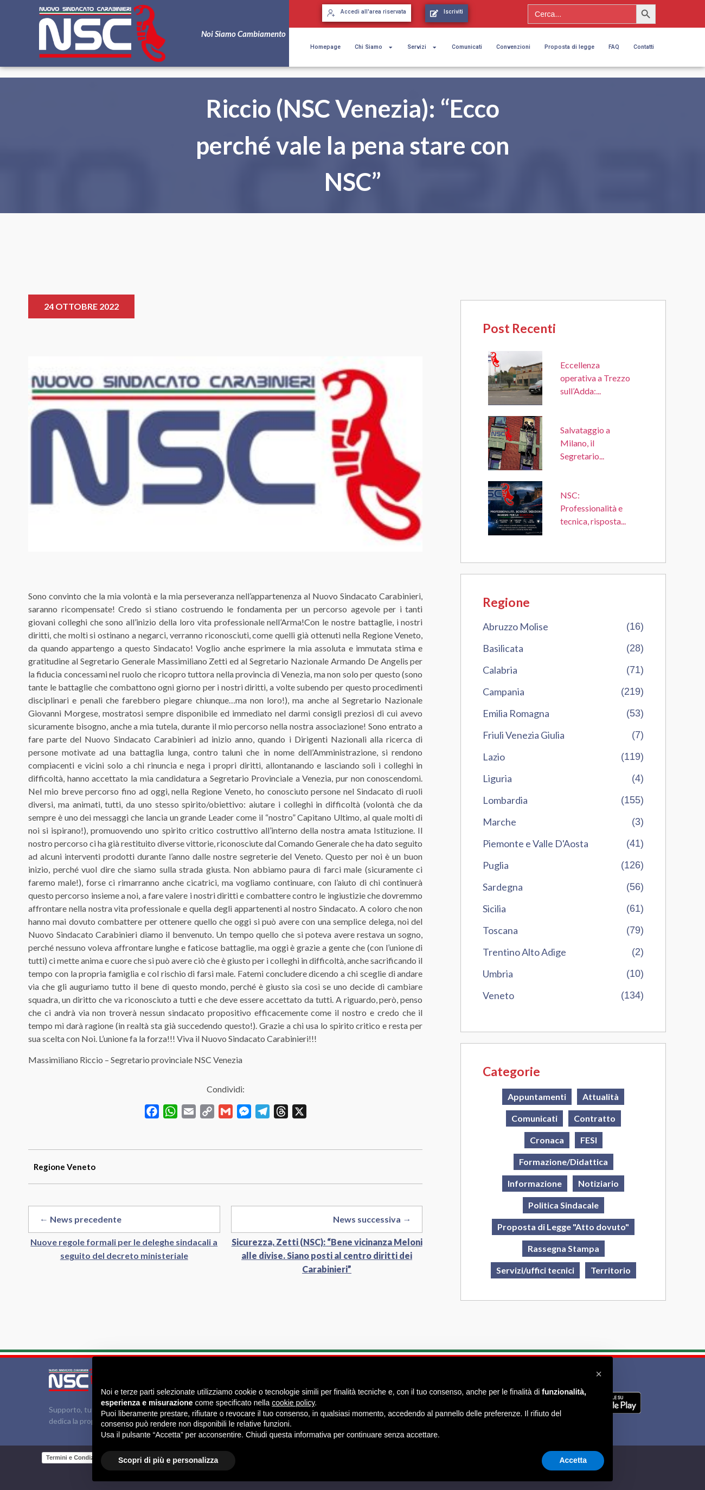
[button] (598, 1374)
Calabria (500, 670)
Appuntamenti (537, 1096)
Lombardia (505, 800)
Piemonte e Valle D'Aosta (535, 843)
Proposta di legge (569, 46)
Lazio (494, 757)
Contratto (595, 1118)
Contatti (643, 46)
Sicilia (494, 909)
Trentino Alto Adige (524, 952)
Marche (499, 822)
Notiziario (598, 1183)
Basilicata (503, 648)
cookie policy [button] (293, 1402)
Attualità (600, 1096)
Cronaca (547, 1140)
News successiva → (372, 1219)
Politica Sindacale (563, 1205)
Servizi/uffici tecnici (535, 1270)
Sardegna (503, 887)
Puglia (496, 865)
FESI (588, 1140)
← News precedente (80, 1219)
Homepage (325, 46)
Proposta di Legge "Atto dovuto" (563, 1227)
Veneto (498, 995)
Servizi (422, 47)
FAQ (613, 46)
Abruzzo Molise (515, 626)
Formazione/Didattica (563, 1161)
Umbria (498, 974)
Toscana (500, 930)
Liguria (497, 778)
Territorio (611, 1270)
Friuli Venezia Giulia (524, 735)
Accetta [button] (573, 1460)
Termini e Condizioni (75, 1457)
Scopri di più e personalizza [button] (168, 1460)
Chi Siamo (374, 47)
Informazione (535, 1183)
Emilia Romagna (516, 713)
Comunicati (467, 46)
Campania (503, 692)
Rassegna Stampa (563, 1248)
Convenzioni (513, 46)
